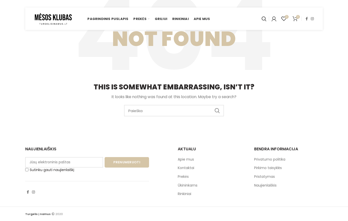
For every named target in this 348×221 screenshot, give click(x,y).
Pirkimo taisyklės (268, 167)
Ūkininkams (187, 185)
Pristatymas (264, 176)
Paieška (217, 110)
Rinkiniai (184, 193)
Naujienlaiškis (265, 185)
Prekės (183, 176)
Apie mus (186, 159)
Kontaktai (186, 167)
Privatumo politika (269, 159)
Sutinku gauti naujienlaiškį (49, 170)
